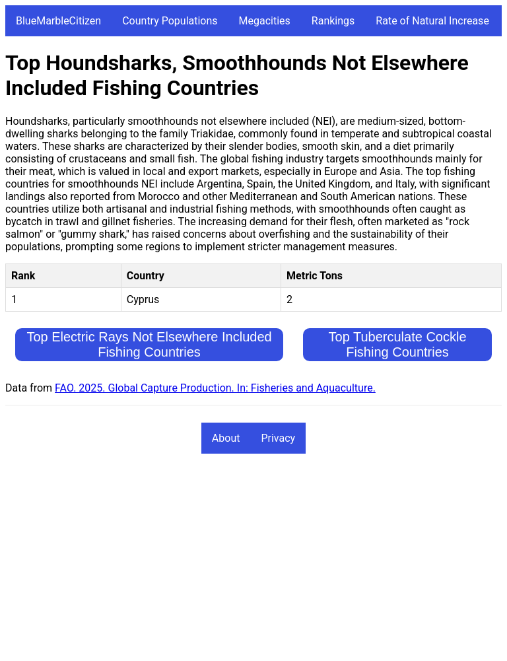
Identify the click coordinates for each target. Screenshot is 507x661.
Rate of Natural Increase (432, 21)
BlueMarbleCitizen (58, 21)
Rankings (333, 21)
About (226, 438)
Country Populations (169, 21)
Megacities (264, 21)
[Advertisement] (253, 563)
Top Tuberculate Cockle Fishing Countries (398, 344)
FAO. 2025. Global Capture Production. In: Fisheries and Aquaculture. (215, 388)
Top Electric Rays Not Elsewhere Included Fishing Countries (148, 344)
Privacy (278, 438)
